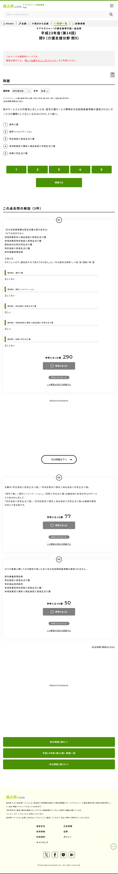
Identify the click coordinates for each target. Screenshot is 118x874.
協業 (66, 831)
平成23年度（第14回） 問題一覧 (59, 753)
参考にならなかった (59, 377)
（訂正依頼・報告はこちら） (13, 101)
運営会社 (40, 826)
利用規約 (40, 836)
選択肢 (6, 90)
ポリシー (68, 836)
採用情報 (40, 831)
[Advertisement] (59, 424)
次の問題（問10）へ (59, 764)
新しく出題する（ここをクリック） (41, 60)
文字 (36, 90)
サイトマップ (42, 842)
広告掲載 (68, 826)
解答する (59, 182)
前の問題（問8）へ (59, 741)
